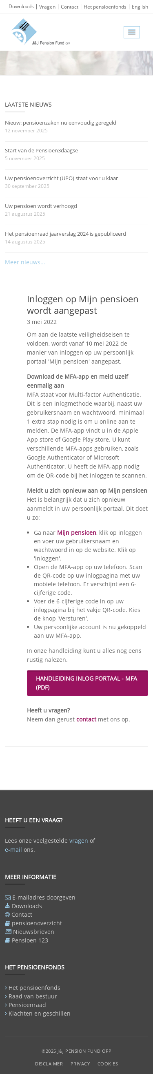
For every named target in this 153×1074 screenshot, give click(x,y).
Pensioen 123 (30, 940)
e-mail (13, 849)
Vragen (47, 6)
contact (86, 719)
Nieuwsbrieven (33, 932)
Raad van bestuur (33, 996)
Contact (69, 6)
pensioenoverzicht (37, 923)
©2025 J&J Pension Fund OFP (76, 1051)
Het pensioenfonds (105, 6)
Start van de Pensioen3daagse (41, 150)
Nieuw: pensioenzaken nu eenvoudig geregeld (60, 122)
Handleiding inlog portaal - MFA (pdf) (86, 682)
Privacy (80, 1064)
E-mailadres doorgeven (43, 897)
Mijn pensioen (76, 532)
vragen (78, 840)
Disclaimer (49, 1064)
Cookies (108, 1064)
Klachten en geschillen (40, 1013)
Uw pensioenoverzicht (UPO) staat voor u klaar (61, 178)
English (140, 6)
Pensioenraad (27, 1005)
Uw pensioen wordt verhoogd (41, 206)
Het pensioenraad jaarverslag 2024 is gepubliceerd (65, 233)
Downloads (21, 6)
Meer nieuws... (25, 262)
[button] (132, 32)
